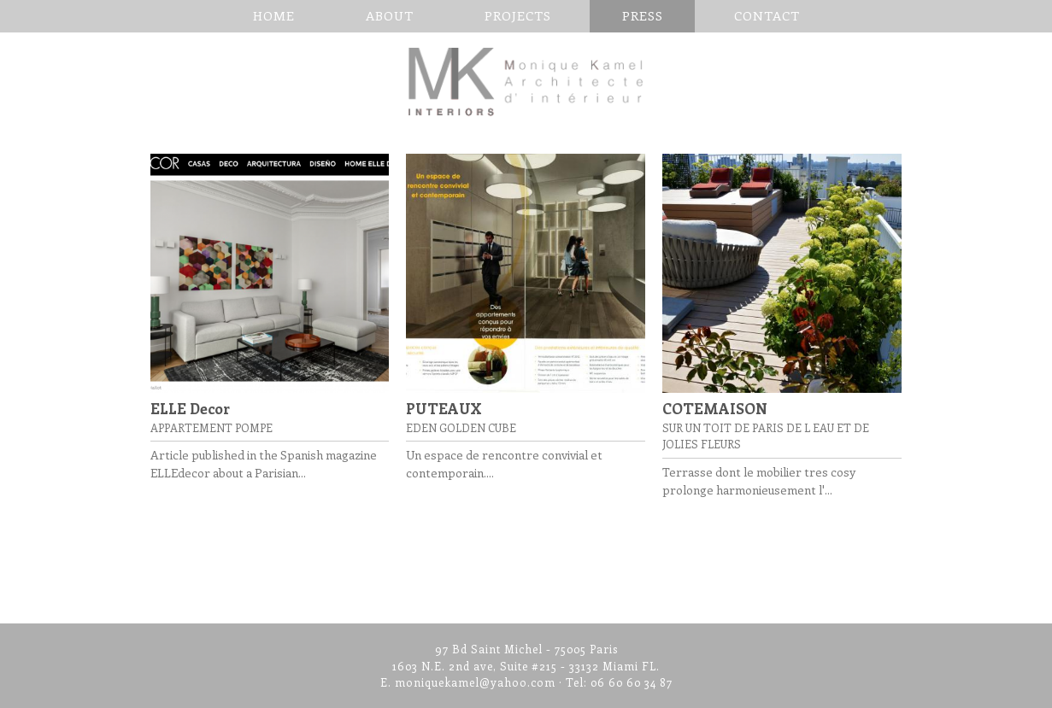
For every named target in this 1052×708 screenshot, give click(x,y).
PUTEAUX (444, 408)
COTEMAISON (714, 408)
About (390, 15)
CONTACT (767, 15)
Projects (518, 15)
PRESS (642, 15)
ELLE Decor (190, 408)
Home (274, 15)
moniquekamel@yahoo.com (475, 682)
